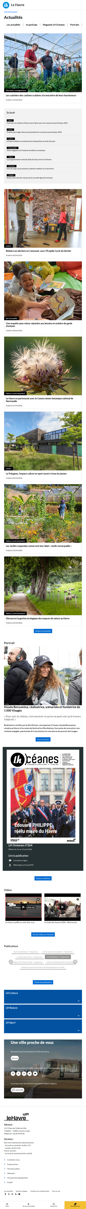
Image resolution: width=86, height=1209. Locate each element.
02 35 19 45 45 (19, 1104)
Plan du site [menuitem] (56, 1161)
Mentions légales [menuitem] (22, 1161)
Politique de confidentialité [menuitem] (39, 1161)
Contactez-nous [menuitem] (12, 1130)
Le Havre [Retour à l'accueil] (13, 5)
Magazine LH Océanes (54, 24)
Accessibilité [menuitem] (8, 1161)
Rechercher (53, 1205)
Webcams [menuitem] (9, 1143)
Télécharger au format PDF (23, 865)
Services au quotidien (29, 1205)
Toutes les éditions (43, 878)
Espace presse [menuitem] (11, 1134)
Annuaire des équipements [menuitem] (16, 1148)
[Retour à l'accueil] (43, 1087)
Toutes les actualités (43, 631)
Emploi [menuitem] (8, 1152)
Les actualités (13, 24)
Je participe (31, 24)
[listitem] (23, 908)
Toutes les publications (43, 952)
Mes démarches (75, 1205)
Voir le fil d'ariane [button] (10, 12)
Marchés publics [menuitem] (12, 1139)
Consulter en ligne (20, 860)
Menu (7, 1205)
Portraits (74, 24)
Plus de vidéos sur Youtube (43, 934)
